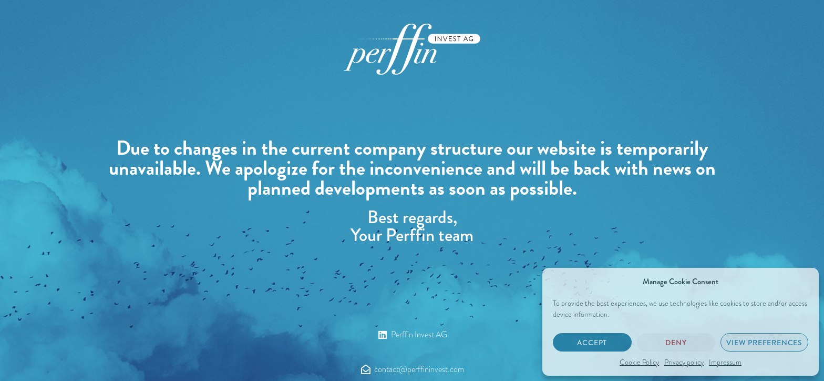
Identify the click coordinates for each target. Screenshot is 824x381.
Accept (592, 342)
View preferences (764, 342)
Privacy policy (684, 362)
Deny (675, 342)
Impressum (725, 362)
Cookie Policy (639, 362)
